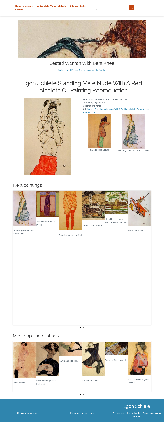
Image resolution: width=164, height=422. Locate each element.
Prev (17, 258)
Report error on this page (82, 413)
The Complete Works (45, 6)
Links (83, 6)
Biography (28, 6)
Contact (19, 10)
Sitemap (74, 6)
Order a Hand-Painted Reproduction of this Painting (82, 70)
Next (147, 258)
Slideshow (63, 6)
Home (18, 6)
